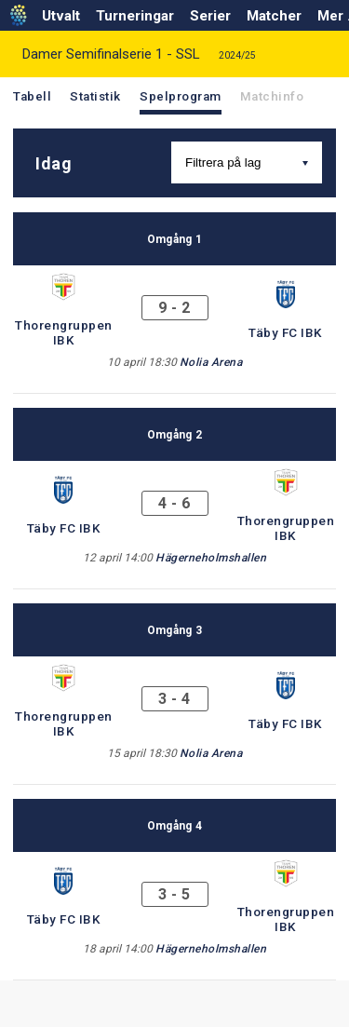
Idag (53, 163)
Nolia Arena (211, 362)
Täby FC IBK (285, 332)
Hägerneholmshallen (210, 557)
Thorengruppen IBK (64, 332)
